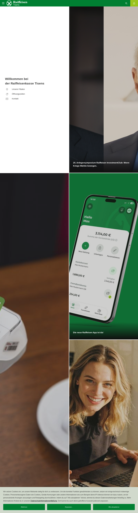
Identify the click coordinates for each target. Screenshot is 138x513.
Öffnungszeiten (15, 94)
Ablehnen (24, 507)
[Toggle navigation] (3, 3)
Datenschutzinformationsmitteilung (44, 501)
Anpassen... (69, 507)
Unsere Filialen (15, 89)
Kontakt (11, 99)
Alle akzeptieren (113, 507)
